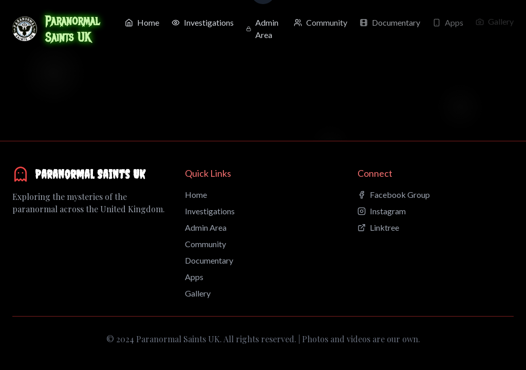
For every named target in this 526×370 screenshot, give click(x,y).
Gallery (198, 293)
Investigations (210, 211)
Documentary (209, 260)
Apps (194, 277)
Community (205, 244)
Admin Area (206, 227)
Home (196, 194)
